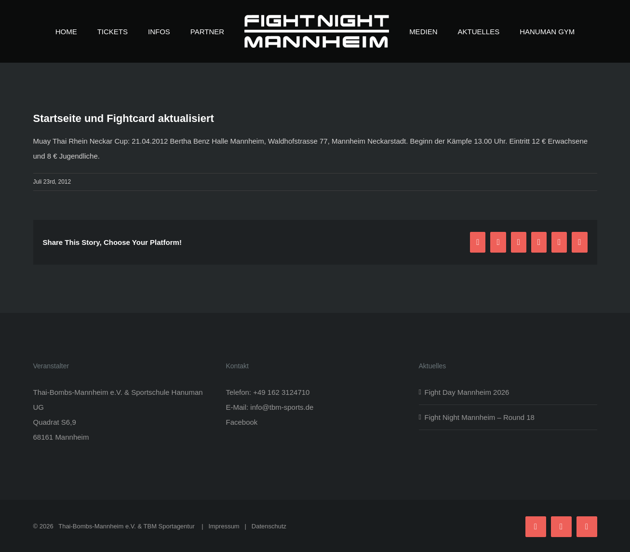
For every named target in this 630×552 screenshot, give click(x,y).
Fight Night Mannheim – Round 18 (480, 417)
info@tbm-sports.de (281, 407)
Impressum (223, 526)
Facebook (242, 422)
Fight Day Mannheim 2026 (467, 392)
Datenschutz (269, 526)
